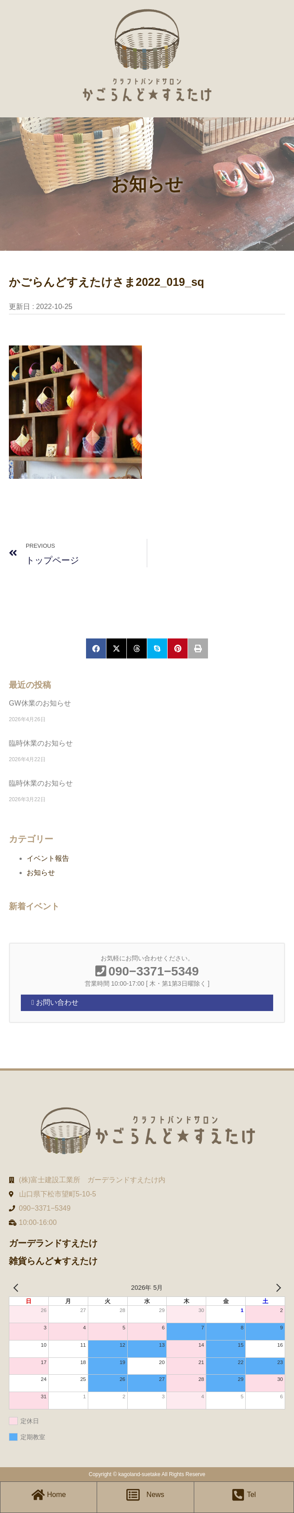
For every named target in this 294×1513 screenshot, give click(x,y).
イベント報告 (48, 858)
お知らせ (41, 872)
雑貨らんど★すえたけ (53, 1261)
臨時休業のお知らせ (41, 743)
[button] (96, 648)
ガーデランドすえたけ (53, 1243)
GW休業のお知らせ (40, 703)
